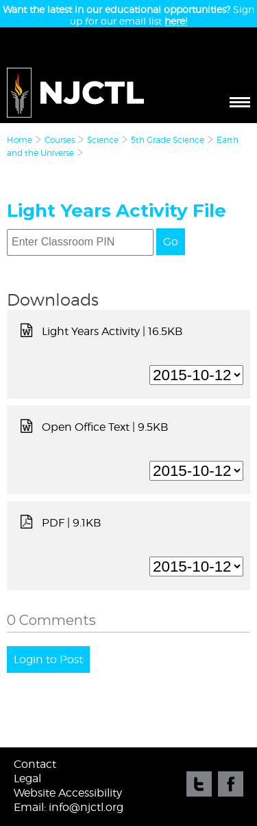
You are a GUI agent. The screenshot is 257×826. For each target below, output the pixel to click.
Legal (27, 778)
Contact (35, 764)
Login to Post (48, 659)
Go (170, 241)
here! (175, 21)
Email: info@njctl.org (68, 807)
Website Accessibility (68, 792)
